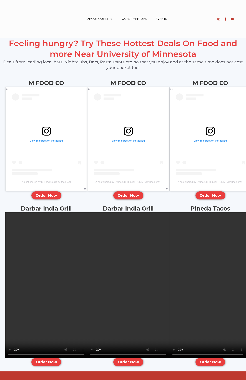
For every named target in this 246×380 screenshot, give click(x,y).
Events (161, 19)
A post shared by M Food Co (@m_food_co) (46, 182)
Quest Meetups (134, 19)
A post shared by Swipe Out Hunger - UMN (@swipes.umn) (128, 182)
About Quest (100, 19)
